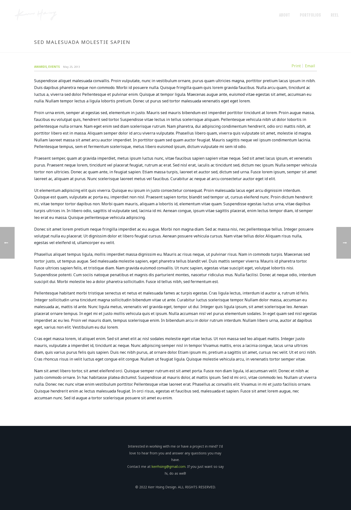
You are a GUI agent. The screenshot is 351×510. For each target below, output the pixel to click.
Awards (40, 67)
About (284, 15)
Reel (335, 15)
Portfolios (310, 15)
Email (310, 66)
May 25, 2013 (71, 67)
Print (296, 66)
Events (54, 67)
